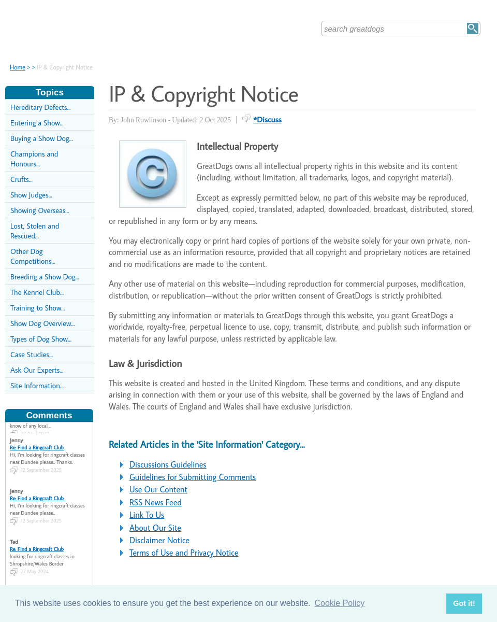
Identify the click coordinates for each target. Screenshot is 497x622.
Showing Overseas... (39, 210)
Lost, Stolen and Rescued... (34, 231)
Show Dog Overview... (42, 323)
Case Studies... (31, 354)
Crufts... (21, 179)
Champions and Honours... (34, 158)
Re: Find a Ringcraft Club (37, 443)
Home (17, 67)
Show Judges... (31, 195)
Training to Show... (37, 308)
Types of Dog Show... (40, 339)
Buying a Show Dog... (41, 138)
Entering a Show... (37, 123)
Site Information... (37, 385)
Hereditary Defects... (40, 107)
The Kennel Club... (37, 292)
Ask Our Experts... (36, 370)
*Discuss (267, 119)
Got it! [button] (464, 603)
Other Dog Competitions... (32, 256)
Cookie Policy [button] (339, 603)
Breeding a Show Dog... (44, 276)
